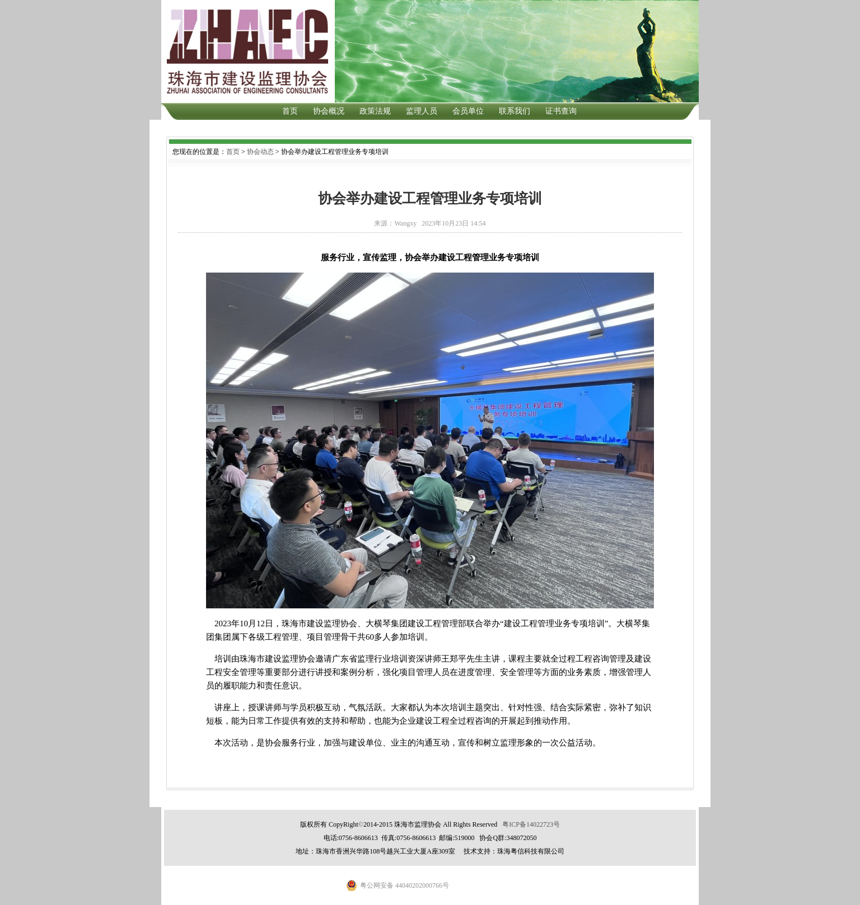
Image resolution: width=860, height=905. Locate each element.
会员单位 (468, 111)
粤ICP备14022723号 (531, 824)
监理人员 (421, 111)
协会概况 (328, 111)
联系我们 (514, 111)
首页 (290, 111)
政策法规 (375, 111)
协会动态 (260, 152)
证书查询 (561, 111)
